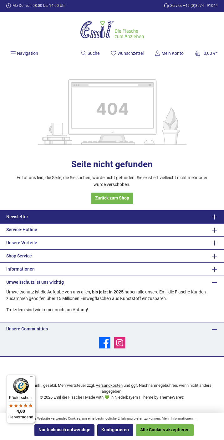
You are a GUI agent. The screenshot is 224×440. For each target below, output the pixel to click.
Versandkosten (109, 385)
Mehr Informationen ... (179, 419)
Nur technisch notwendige (64, 429)
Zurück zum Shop (112, 198)
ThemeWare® (171, 397)
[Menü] (24, 53)
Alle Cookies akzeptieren (165, 429)
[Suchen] (90, 53)
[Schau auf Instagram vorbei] (120, 343)
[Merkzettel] (127, 53)
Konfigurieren (115, 429)
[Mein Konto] (169, 53)
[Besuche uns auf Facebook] (105, 343)
